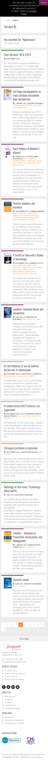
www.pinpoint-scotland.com (14, 662)
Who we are (10, 696)
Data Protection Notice (15, 673)
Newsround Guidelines (14, 720)
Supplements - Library (14, 723)
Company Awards (12, 708)
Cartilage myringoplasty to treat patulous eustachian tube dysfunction (27, 95)
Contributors (10, 705)
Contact (8, 702)
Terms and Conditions (14, 679)
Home (8, 20)
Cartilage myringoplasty (23, 105)
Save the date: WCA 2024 (17, 54)
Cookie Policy (11, 671)
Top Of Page (24, 638)
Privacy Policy (11, 676)
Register (8, 699)
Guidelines (9, 717)
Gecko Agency (37, 757)
